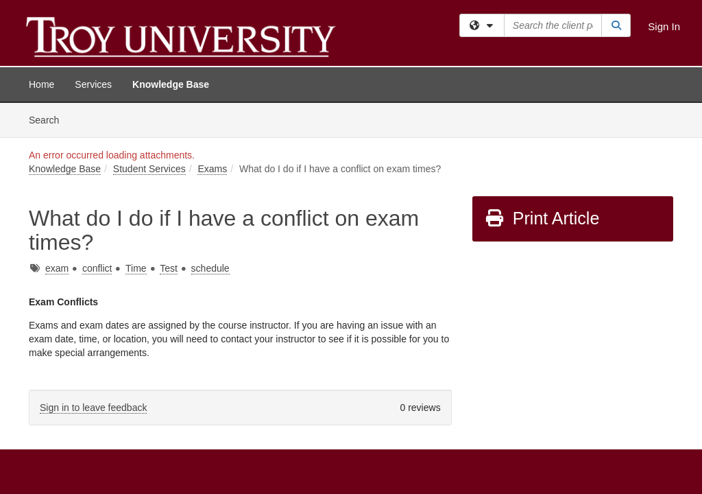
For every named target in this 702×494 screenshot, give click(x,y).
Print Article (542, 115)
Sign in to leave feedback (93, 304)
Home (41, 84)
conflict (97, 165)
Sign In (664, 26)
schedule (210, 165)
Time (136, 165)
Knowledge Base (170, 84)
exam (57, 165)
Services (93, 84)
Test (169, 165)
